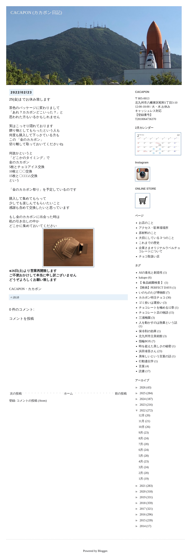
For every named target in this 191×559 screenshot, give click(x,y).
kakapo (143, 277)
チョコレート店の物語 (153, 312)
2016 (143, 514)
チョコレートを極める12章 (156, 307)
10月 (142, 426)
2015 (143, 520)
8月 (141, 438)
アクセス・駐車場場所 (153, 227)
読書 (142, 371)
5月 (141, 455)
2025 (143, 393)
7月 (141, 444)
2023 (143, 404)
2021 (143, 485)
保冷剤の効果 (148, 331)
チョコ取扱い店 (149, 256)
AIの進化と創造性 (151, 272)
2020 (143, 491)
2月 (141, 472)
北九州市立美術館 (150, 336)
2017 (143, 508)
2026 (143, 387)
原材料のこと (148, 232)
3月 (141, 467)
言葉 (142, 366)
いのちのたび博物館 (152, 292)
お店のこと (146, 222)
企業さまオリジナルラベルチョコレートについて (159, 249)
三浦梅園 (145, 317)
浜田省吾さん (148, 351)
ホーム (68, 393)
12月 (142, 415)
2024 (143, 399)
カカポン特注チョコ (152, 297)
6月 (141, 449)
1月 (141, 478)
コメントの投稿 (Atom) (32, 400)
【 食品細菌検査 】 (151, 282)
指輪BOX (145, 341)
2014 (143, 526)
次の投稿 (16, 393)
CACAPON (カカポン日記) (34, 12)
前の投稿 (121, 393)
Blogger (102, 550)
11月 (142, 421)
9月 (141, 432)
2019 (143, 497)
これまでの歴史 (149, 242)
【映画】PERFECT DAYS (155, 287)
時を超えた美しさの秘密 (155, 346)
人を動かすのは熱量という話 (158, 322)
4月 (141, 461)
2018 (143, 503)
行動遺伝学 (146, 361)
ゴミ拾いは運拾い (150, 302)
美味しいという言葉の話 (155, 356)
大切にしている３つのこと (156, 237)
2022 (143, 410)
